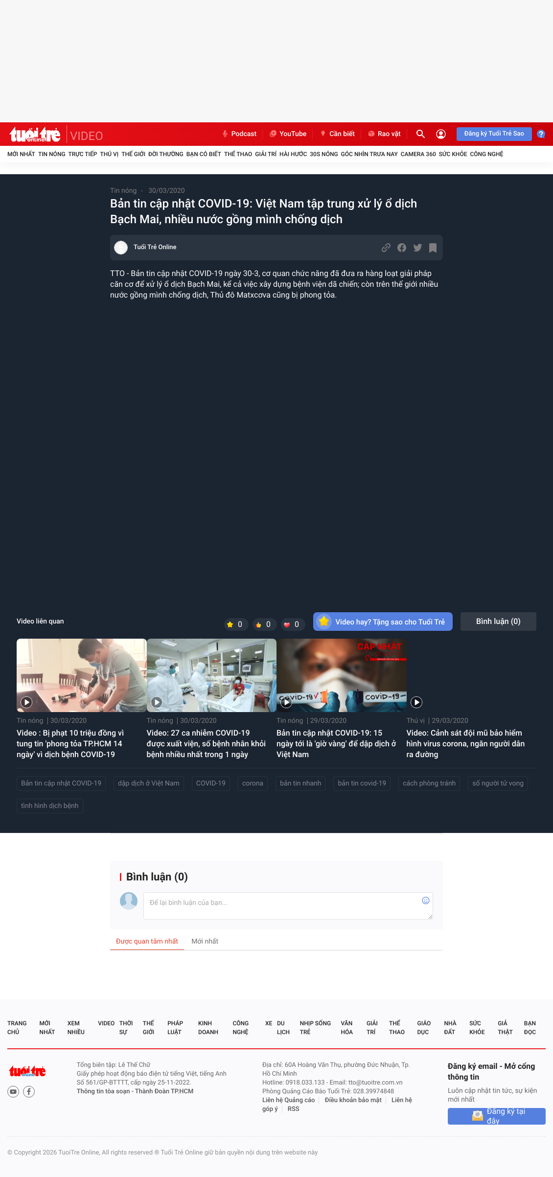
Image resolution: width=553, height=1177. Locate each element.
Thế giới (133, 154)
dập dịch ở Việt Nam (149, 783)
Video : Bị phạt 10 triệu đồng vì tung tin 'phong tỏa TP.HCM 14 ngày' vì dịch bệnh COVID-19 (70, 743)
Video (106, 1023)
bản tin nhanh (300, 783)
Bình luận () (498, 621)
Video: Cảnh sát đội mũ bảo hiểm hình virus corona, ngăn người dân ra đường (466, 743)
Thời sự (126, 1028)
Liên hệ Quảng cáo (288, 1100)
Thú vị (109, 154)
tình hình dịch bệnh (50, 806)
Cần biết (337, 134)
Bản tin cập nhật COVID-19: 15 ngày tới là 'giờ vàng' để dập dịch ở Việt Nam (336, 743)
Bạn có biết (203, 154)
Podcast (239, 134)
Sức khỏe (453, 154)
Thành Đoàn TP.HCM (164, 1091)
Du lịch (283, 1028)
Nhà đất (450, 1028)
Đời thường (166, 154)
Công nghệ (486, 154)
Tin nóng (52, 154)
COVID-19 (211, 783)
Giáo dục (424, 1028)
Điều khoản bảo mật (353, 1100)
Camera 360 (418, 154)
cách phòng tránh (429, 783)
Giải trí (265, 154)
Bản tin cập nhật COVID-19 (61, 783)
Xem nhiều (76, 1028)
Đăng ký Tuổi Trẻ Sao (494, 134)
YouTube (287, 134)
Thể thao (238, 154)
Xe (268, 1023)
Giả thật (505, 1028)
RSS (294, 1109)
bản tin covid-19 (362, 783)
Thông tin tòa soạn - (106, 1091)
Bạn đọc (530, 1028)
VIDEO (86, 136)
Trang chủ (16, 1028)
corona (252, 783)
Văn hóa (347, 1028)
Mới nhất (21, 154)
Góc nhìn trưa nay (369, 154)
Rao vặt (384, 134)
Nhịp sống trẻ (315, 1028)
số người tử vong (498, 783)
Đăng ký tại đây (506, 1116)
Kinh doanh (208, 1028)
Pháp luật (175, 1028)
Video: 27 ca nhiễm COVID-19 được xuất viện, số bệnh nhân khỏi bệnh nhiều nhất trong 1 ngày (206, 743)
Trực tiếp (83, 154)
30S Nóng (324, 154)
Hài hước (293, 154)
